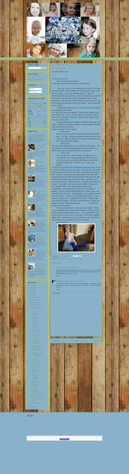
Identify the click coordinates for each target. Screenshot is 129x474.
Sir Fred (58, 267)
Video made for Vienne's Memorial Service (35, 377)
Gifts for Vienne (60, 258)
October (34, 302)
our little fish (34, 311)
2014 (31, 290)
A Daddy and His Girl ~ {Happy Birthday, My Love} (40, 147)
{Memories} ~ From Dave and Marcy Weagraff (36, 391)
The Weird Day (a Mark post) (36, 134)
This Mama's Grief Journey (37, 119)
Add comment (56, 293)
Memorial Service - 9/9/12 (36, 349)
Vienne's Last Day (40, 59)
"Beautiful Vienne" (36, 346)
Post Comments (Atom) (80, 346)
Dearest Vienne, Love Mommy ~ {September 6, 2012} (36, 398)
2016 (31, 285)
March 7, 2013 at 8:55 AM (76, 281)
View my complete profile (35, 79)
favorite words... (35, 403)
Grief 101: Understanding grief (40, 162)
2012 (31, 295)
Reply (57, 275)
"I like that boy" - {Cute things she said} (36, 342)
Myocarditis (31, 117)
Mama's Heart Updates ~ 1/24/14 (40, 177)
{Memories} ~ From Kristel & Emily (36, 371)
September (35, 305)
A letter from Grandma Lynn (36, 320)
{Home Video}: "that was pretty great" (36, 331)
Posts (31, 89)
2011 (31, 406)
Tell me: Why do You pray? (40, 205)
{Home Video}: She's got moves (35, 325)
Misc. (42, 115)
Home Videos (39, 108)
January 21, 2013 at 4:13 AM (68, 267)
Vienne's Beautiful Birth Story (36, 307)
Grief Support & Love (70, 258)
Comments (33, 92)
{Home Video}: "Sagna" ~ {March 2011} (35, 365)
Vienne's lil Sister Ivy (37, 122)
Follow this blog (64, 439)
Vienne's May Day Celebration (41, 236)
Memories (79, 258)
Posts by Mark (36, 118)
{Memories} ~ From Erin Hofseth (35, 386)
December (35, 297)
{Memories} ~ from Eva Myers (36, 314)
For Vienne (33, 77)
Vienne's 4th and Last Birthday (40, 221)
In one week (39, 249)
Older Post (97, 341)
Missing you (34, 317)
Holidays (43, 106)
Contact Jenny (52, 59)
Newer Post (55, 341)
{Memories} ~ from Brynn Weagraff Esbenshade (36, 354)
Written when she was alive (37, 124)
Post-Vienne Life (41, 117)
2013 (31, 293)
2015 (31, 288)
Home (30, 59)
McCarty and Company (62, 281)
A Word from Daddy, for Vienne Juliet (41, 265)
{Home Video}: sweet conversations (36, 336)
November (35, 300)
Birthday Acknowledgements (35, 102)
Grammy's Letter (36, 382)
